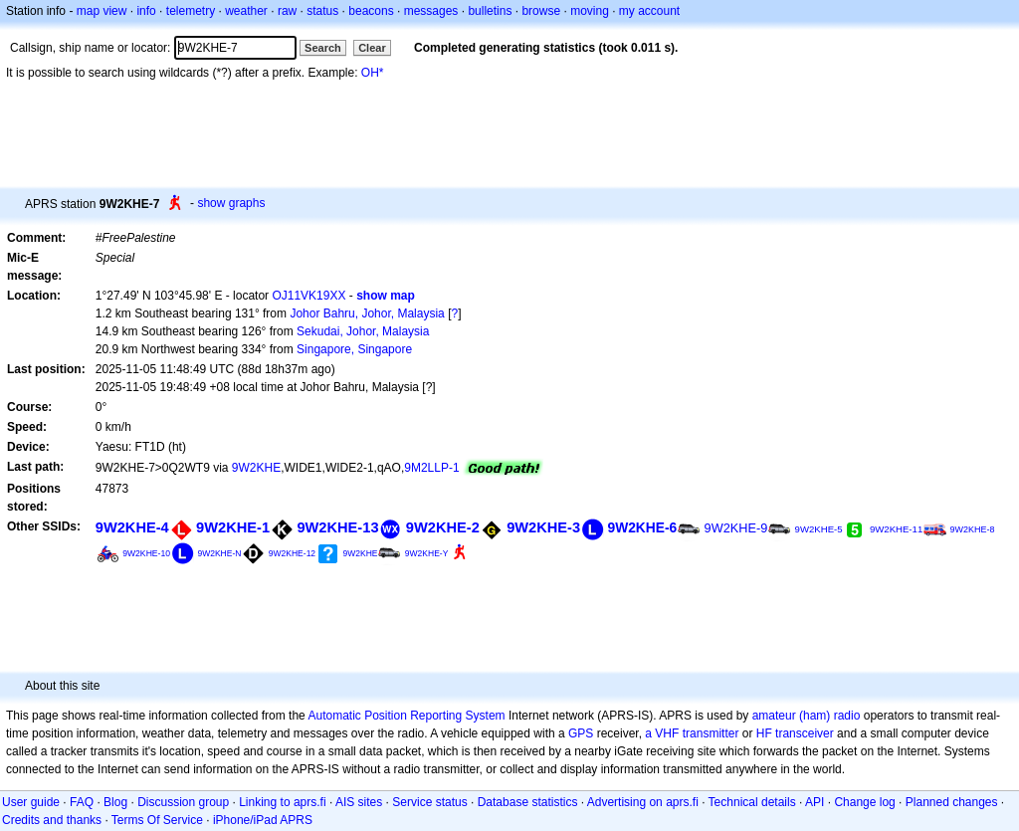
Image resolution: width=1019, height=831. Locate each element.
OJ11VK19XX (308, 296)
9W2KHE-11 (896, 528)
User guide (31, 802)
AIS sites (358, 802)
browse (540, 11)
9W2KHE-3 (543, 527)
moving (589, 11)
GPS (580, 733)
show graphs (231, 203)
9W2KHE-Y (427, 553)
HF (764, 733)
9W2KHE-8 (972, 529)
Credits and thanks (52, 820)
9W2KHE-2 (443, 527)
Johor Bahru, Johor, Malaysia (367, 313)
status (322, 11)
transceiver (804, 733)
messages (431, 11)
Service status (429, 802)
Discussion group (183, 802)
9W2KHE (256, 468)
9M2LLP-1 (431, 468)
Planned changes (952, 802)
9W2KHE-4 (132, 527)
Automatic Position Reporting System (406, 716)
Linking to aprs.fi (282, 802)
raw (287, 11)
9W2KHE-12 (292, 553)
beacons (370, 11)
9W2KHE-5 (819, 528)
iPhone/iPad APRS (262, 820)
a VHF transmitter (691, 733)
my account (649, 11)
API (814, 802)
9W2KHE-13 (337, 527)
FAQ (82, 802)
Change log (864, 802)
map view (102, 11)
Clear (372, 48)
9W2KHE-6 (642, 527)
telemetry (190, 11)
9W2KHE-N (219, 553)
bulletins (489, 11)
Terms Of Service (157, 820)
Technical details (752, 802)
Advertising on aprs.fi (643, 802)
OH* (372, 73)
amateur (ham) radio (806, 716)
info (145, 11)
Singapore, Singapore (354, 349)
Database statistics (528, 802)
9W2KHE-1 (233, 527)
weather (246, 11)
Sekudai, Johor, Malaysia (363, 331)
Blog (115, 802)
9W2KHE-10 (146, 553)
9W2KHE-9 (736, 527)
